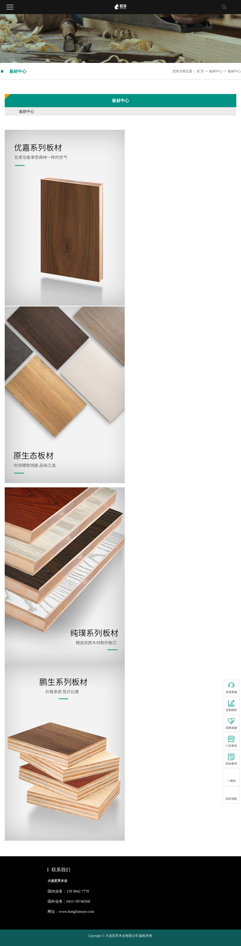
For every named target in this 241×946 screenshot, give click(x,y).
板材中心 (216, 71)
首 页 (200, 71)
